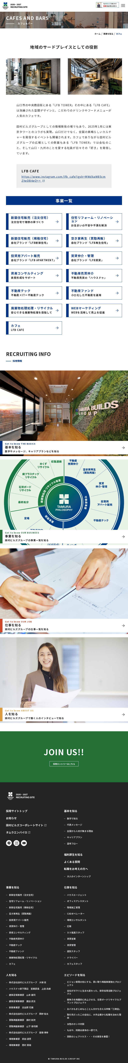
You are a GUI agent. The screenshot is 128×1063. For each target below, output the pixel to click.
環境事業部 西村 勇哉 (20, 1045)
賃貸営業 (71, 938)
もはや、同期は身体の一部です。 (83, 1030)
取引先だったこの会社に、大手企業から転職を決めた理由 (94, 1016)
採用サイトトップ (16, 811)
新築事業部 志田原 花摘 (21, 1007)
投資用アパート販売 (18, 920)
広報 (69, 926)
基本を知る (70, 811)
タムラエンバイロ (16, 832)
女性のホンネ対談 (75, 1024)
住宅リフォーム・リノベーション (25, 901)
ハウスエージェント (76, 894)
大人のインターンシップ (79, 876)
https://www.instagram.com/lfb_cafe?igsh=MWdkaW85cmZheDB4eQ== (64, 179)
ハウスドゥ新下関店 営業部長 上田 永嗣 (30, 988)
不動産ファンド (16, 951)
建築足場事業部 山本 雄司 (22, 994)
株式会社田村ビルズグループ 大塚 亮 (27, 982)
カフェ (12, 963)
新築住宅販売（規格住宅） (22, 907)
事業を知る (108, 33)
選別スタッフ (73, 951)
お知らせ (11, 818)
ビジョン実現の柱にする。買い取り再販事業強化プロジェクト (94, 983)
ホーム (97, 33)
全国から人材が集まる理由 (80, 831)
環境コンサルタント (76, 920)
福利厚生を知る (73, 854)
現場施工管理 (73, 907)
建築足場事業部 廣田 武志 (22, 1001)
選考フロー (72, 843)
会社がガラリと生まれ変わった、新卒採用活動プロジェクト (94, 992)
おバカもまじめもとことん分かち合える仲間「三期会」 (94, 1009)
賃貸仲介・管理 (16, 926)
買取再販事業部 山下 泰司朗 (23, 1026)
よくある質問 (72, 862)
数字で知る (72, 818)
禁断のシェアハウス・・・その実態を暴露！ (88, 1036)
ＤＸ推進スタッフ (75, 932)
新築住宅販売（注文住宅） (22, 894)
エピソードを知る (74, 975)
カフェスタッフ (74, 963)
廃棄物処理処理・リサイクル (23, 957)
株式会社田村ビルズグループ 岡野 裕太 (28, 1013)
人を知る (11, 975)
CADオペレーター (75, 913)
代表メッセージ (74, 824)
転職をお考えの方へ (76, 869)
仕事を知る (70, 887)
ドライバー (72, 957)
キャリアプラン (74, 837)
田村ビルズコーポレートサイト (24, 825)
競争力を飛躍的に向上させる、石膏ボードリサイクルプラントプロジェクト (94, 1001)
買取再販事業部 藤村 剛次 (22, 1020)
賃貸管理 (71, 945)
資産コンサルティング (19, 932)
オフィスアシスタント (77, 901)
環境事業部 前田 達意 (20, 1038)
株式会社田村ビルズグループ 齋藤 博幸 (28, 1032)
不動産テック (15, 945)
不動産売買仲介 (16, 938)
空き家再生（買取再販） (21, 913)
